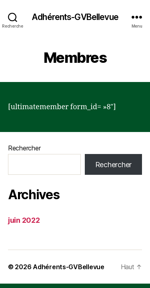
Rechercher (24, 148)
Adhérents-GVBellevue (75, 17)
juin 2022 (24, 220)
